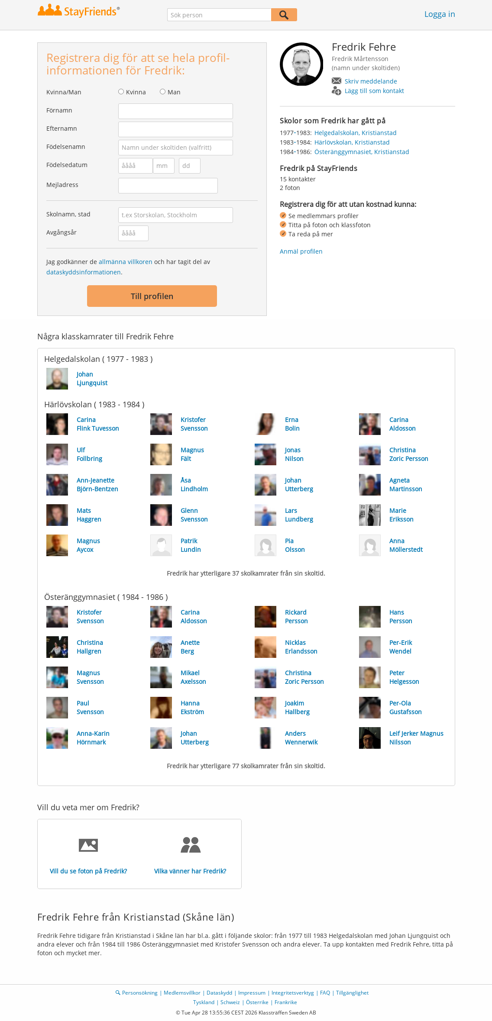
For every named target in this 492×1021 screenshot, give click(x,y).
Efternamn (61, 128)
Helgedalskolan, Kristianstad (355, 133)
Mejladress (62, 184)
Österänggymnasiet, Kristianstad (361, 152)
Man (174, 92)
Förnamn (59, 110)
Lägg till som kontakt (374, 91)
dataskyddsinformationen (83, 272)
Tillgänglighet (352, 992)
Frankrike (286, 1002)
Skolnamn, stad (68, 214)
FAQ (325, 992)
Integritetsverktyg (293, 992)
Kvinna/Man (63, 92)
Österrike (257, 1002)
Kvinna (136, 92)
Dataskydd (219, 992)
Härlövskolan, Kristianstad (352, 142)
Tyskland (203, 1002)
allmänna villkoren (125, 262)
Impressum (251, 992)
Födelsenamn (65, 146)
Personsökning (140, 992)
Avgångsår (61, 232)
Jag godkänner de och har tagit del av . (128, 267)
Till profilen (152, 296)
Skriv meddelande (371, 81)
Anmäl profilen (301, 251)
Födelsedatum (66, 165)
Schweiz (230, 1002)
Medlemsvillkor (182, 992)
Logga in (439, 14)
